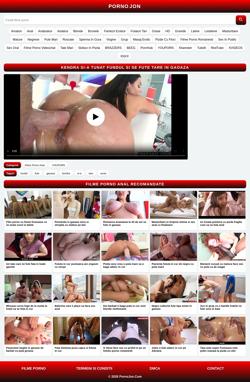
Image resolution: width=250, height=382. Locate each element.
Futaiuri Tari (139, 31)
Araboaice (45, 31)
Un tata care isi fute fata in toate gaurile (26, 265)
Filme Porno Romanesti (196, 39)
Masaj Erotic (141, 39)
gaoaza (50, 173)
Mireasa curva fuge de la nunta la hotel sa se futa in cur (26, 307)
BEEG (131, 48)
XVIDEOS (236, 48)
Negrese (33, 39)
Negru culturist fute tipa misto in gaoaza (172, 307)
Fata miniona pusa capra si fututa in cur (75, 349)
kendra (66, 173)
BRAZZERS (113, 48)
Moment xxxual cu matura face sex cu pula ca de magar (221, 265)
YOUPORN (166, 48)
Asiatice (62, 31)
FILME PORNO (34, 368)
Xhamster (185, 48)
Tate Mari (66, 48)
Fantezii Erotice (115, 31)
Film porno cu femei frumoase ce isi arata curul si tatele (26, 223)
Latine (195, 31)
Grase (156, 31)
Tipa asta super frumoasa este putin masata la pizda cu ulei (219, 349)
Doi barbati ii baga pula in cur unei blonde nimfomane (124, 307)
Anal (30, 31)
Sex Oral (13, 48)
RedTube (217, 48)
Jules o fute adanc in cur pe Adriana (169, 349)
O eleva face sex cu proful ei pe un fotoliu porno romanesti (124, 349)
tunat (103, 173)
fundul (24, 173)
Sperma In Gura (90, 39)
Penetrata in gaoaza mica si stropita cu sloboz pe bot (72, 223)
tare (91, 173)
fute (37, 173)
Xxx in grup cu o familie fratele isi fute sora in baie (220, 307)
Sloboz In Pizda (89, 48)
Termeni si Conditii (94, 368)
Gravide (180, 31)
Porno (125, 6)
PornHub (146, 48)
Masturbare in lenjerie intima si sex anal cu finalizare (173, 223)
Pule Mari (50, 39)
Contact (215, 368)
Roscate (68, 39)
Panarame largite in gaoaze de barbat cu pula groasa (25, 349)
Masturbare (230, 31)
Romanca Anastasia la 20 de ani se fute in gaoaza (124, 223)
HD (167, 31)
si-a (79, 173)
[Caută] (241, 20)
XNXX (124, 56)
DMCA (155, 368)
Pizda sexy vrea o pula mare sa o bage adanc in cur (123, 265)
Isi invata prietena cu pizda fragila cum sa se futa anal (221, 223)
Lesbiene (211, 31)
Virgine (111, 39)
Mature (17, 39)
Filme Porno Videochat (39, 48)
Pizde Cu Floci (165, 39)
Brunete (93, 31)
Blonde (78, 31)
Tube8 (201, 48)
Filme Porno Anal (35, 165)
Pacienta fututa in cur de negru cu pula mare (173, 265)
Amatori (16, 31)
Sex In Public (227, 39)
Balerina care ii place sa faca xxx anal (75, 307)
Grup (124, 39)
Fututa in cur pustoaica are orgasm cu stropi (76, 265)
